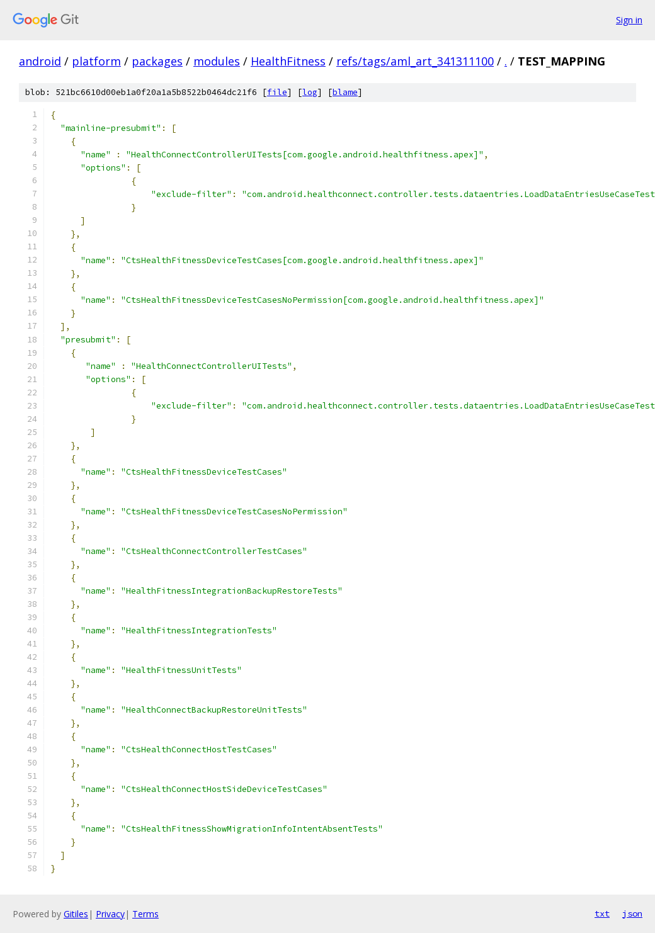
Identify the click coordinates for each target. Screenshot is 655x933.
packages (157, 61)
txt (602, 913)
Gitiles (76, 914)
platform (96, 61)
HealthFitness (288, 61)
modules (216, 61)
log (309, 92)
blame (345, 92)
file (277, 92)
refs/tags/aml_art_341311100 (415, 61)
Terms (145, 914)
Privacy (110, 914)
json (632, 913)
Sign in (629, 20)
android (40, 61)
